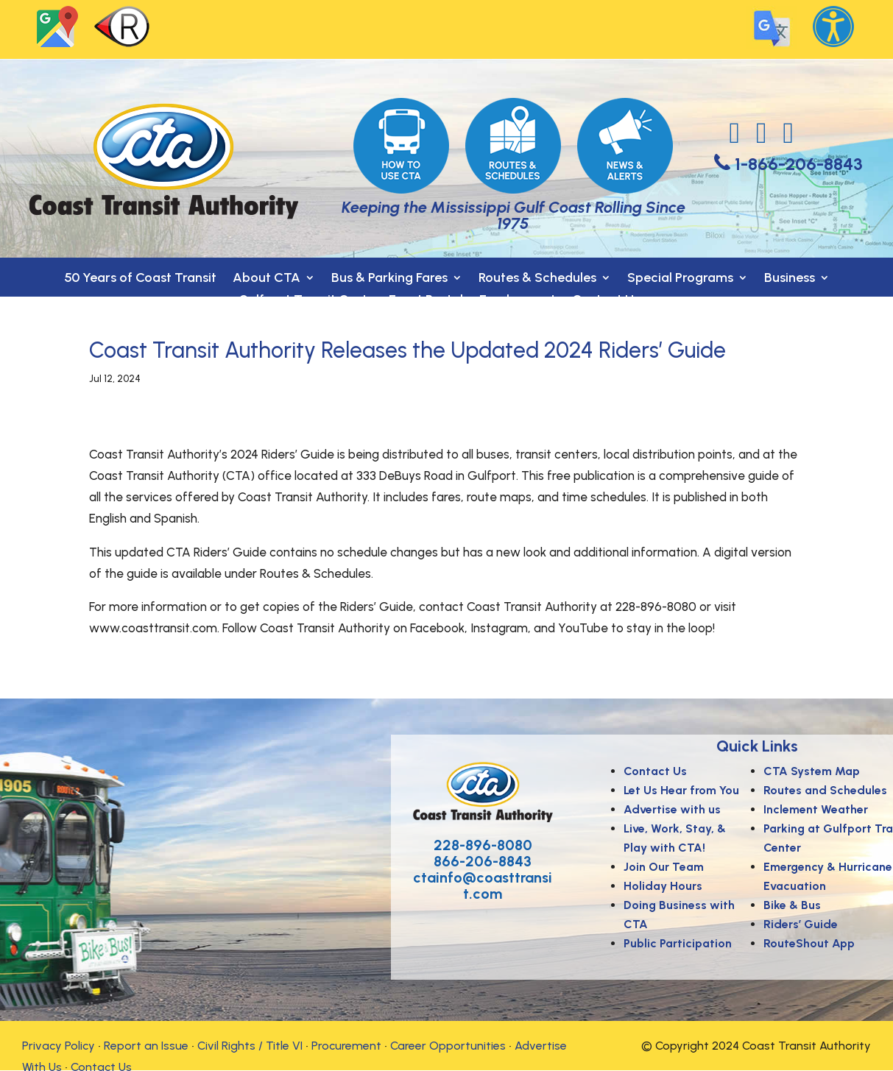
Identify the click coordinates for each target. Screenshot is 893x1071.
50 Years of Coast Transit (140, 279)
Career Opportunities (448, 1046)
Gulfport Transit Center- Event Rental (351, 301)
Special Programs (680, 279)
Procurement (346, 1046)
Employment (517, 301)
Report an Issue (146, 1046)
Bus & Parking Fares (389, 279)
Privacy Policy (58, 1046)
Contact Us (606, 301)
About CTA (266, 279)
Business (789, 279)
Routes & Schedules (537, 279)
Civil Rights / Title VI (250, 1046)
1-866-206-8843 (799, 163)
